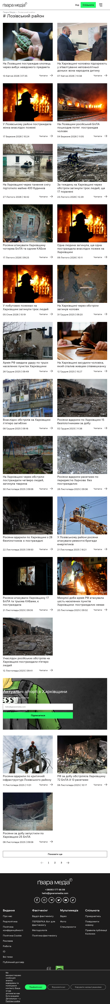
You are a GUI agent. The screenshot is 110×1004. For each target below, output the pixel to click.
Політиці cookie (13, 1001)
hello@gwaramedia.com (55, 893)
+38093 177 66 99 (55, 889)
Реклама (8, 941)
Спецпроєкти (68, 927)
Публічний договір (13, 962)
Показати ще (55, 854)
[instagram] (44, 900)
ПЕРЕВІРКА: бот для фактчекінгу (43, 923)
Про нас (7, 916)
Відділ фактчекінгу (43, 916)
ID (4, 951)
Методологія (39, 930)
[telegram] (51, 900)
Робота (7, 946)
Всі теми (8, 957)
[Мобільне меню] (100, 4)
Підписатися (38, 715)
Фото (63, 921)
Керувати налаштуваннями (88, 987)
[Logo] (15, 4)
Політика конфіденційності (13, 928)
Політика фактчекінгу (44, 935)
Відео (63, 916)
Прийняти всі (35, 987)
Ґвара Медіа (9, 12)
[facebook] (37, 900)
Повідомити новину (92, 923)
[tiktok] (73, 900)
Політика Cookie (12, 935)
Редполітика (10, 921)
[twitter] (58, 900)
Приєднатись (93, 916)
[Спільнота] (88, 5)
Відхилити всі (58, 987)
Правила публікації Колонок (96, 932)
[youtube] (66, 900)
